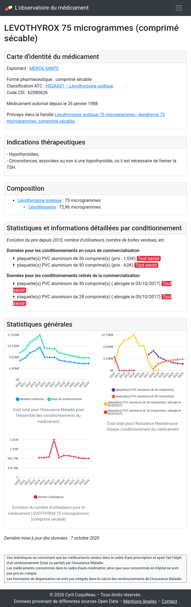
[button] (29, 399)
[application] (48, 367)
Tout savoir (149, 258)
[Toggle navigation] (179, 7)
